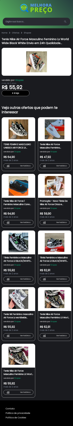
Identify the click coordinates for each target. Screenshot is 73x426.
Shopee (27, 32)
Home (4, 32)
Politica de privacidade (18, 413)
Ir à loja (15, 93)
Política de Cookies (16, 417)
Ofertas (15, 32)
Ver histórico (18, 165)
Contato (10, 408)
